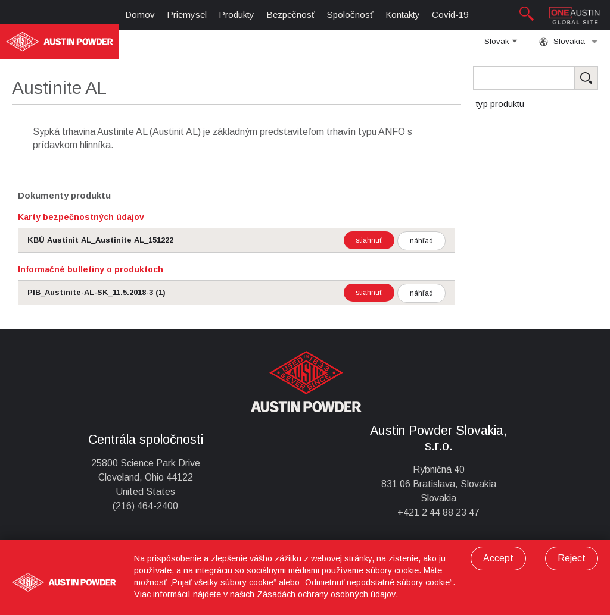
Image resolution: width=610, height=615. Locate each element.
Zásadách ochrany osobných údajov (326, 594)
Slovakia (568, 41)
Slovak (501, 45)
